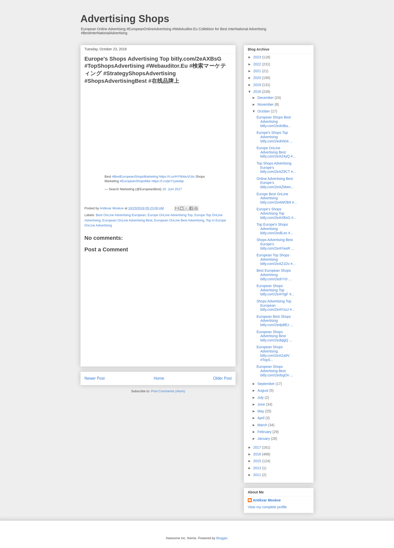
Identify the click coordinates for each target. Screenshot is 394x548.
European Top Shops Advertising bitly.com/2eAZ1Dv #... (276, 259)
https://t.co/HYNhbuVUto (177, 176)
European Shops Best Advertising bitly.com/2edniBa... (274, 121)
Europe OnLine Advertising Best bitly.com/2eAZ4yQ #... (276, 152)
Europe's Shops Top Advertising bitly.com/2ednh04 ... (274, 137)
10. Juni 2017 (172, 189)
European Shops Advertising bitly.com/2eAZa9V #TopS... (273, 353)
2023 (257, 57)
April (261, 418)
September (266, 384)
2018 (257, 92)
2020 (257, 78)
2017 (257, 447)
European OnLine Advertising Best (128, 220)
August (263, 390)
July (261, 398)
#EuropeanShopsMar (135, 181)
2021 (257, 71)
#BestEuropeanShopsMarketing (135, 176)
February (264, 432)
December (265, 98)
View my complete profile (267, 507)
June (261, 404)
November (265, 104)
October (264, 111)
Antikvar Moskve (267, 500)
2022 (257, 64)
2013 (257, 468)
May (261, 411)
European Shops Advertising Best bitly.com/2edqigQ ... (274, 336)
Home (159, 378)
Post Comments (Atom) (168, 391)
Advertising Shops (124, 18)
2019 (257, 85)
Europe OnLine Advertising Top (170, 215)
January (264, 439)
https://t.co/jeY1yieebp (168, 181)
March (262, 425)
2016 (257, 454)
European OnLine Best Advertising (179, 220)
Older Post (222, 378)
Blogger (221, 538)
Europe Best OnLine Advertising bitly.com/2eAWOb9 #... (277, 198)
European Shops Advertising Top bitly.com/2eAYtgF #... (275, 290)
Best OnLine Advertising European (121, 215)
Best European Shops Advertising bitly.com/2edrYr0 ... (274, 274)
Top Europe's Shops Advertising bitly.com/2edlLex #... (275, 228)
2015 (257, 461)
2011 (257, 475)
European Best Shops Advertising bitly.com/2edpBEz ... (275, 321)
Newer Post (94, 378)
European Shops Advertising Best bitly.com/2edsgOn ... (275, 371)
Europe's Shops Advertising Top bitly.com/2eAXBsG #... (276, 213)
